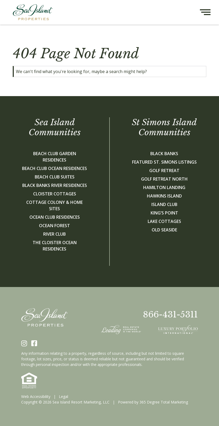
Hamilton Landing (164, 187)
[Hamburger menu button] (209, 12)
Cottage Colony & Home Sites (54, 205)
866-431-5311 (170, 314)
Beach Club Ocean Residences (54, 168)
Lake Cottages (164, 221)
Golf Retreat (164, 170)
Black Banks (164, 153)
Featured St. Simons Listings (164, 162)
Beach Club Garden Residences (54, 157)
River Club (54, 234)
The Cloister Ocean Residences (55, 246)
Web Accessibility (35, 396)
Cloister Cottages (54, 194)
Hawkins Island (164, 196)
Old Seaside (164, 230)
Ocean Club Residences (54, 217)
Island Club (164, 204)
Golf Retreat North (164, 179)
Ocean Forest (54, 225)
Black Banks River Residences (54, 185)
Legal (63, 396)
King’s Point (164, 213)
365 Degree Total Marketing (163, 402)
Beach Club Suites (55, 177)
